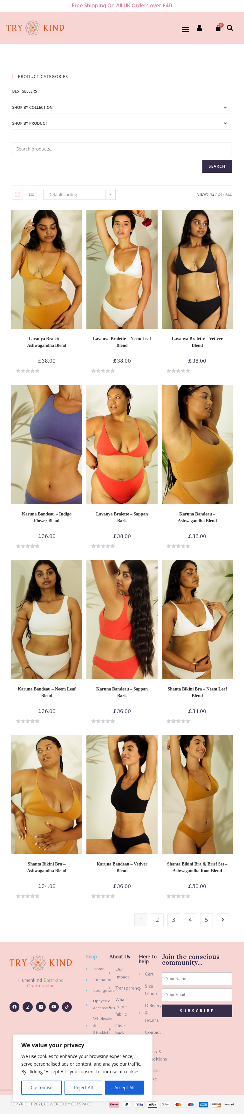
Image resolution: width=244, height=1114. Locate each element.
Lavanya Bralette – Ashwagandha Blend (46, 342)
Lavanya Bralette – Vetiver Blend (197, 342)
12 (212, 194)
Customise (42, 1087)
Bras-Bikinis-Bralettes (45, 510)
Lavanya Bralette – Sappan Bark (122, 517)
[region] (82, 1067)
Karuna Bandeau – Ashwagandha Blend (197, 517)
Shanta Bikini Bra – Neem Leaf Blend (197, 692)
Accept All (124, 1087)
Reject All (83, 1087)
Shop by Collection (32, 107)
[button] (186, 30)
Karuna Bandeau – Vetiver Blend (122, 867)
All (228, 194)
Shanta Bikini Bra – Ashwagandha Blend (46, 867)
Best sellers (24, 91)
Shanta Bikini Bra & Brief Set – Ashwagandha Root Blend (197, 867)
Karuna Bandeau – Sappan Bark (122, 692)
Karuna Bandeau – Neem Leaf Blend (47, 692)
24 (220, 194)
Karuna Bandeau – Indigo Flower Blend (46, 517)
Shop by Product (29, 123)
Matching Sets (195, 860)
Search (217, 166)
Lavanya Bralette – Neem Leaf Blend (122, 342)
